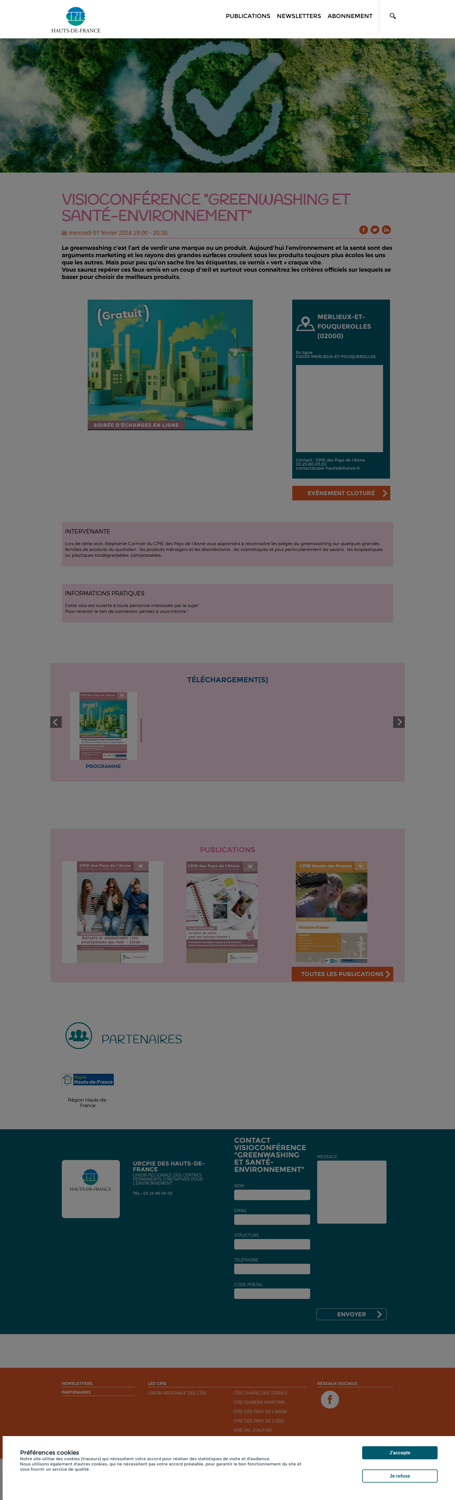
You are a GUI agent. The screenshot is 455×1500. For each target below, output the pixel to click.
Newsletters (299, 16)
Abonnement (350, 16)
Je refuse (400, 1476)
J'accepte (399, 1452)
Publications (248, 16)
